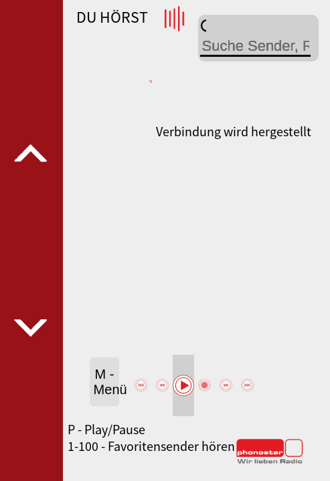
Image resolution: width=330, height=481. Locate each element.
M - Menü (107, 382)
